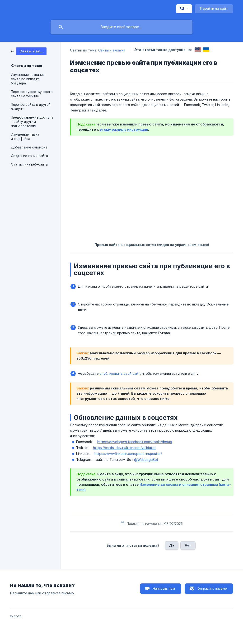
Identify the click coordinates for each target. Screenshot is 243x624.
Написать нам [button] (164, 588)
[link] (29, 51)
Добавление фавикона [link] (29, 147)
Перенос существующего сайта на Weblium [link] (32, 94)
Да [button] (171, 545)
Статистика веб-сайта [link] (29, 164)
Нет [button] (188, 545)
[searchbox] (121, 27)
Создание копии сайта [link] (29, 156)
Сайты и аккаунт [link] (112, 50)
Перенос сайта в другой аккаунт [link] (31, 107)
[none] (184, 8)
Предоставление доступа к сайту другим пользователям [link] (32, 122)
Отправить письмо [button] (212, 588)
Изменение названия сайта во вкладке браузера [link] (28, 79)
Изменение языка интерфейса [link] (25, 137)
